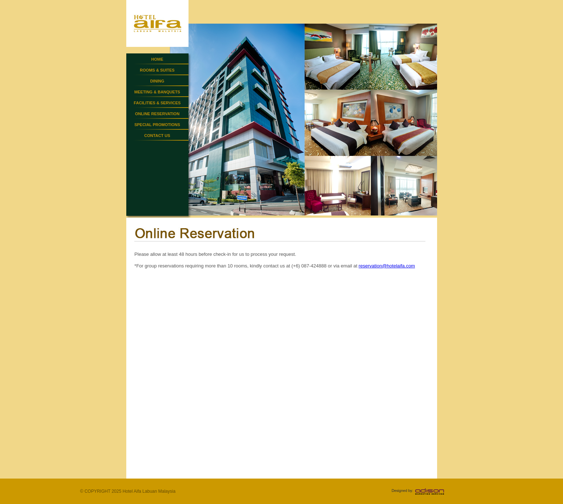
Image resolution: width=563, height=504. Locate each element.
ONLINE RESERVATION (157, 114)
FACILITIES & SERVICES (157, 103)
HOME (157, 59)
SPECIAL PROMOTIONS (157, 124)
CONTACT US (157, 135)
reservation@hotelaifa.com (386, 266)
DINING (157, 81)
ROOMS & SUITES (157, 70)
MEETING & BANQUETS (157, 92)
